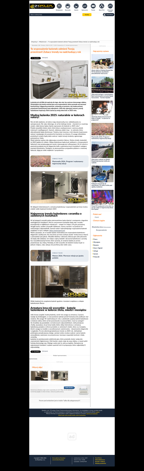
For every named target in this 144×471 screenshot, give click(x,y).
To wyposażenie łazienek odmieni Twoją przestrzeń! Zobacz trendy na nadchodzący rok (73, 41)
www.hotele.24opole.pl (58, 459)
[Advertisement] (72, 28)
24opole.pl (34, 41)
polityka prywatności (92, 413)
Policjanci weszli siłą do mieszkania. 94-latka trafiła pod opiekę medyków (101, 185)
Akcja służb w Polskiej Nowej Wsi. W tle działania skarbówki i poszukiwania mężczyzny (102, 72)
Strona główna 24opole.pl (58, 458)
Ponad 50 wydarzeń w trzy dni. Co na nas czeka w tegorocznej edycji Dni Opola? (102, 207)
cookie (97, 412)
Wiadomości (43, 41)
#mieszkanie (107, 227)
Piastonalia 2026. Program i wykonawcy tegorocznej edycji (101, 137)
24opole (97, 217)
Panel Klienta (98, 458)
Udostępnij (45, 57)
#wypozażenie (101, 230)
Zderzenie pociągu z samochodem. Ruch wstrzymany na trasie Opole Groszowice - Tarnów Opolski (102, 96)
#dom (102, 227)
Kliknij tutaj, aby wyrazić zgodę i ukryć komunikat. (72, 415)
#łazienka (95, 227)
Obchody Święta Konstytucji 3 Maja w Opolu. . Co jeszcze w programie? (101, 118)
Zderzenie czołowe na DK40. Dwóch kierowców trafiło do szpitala (100, 161)
